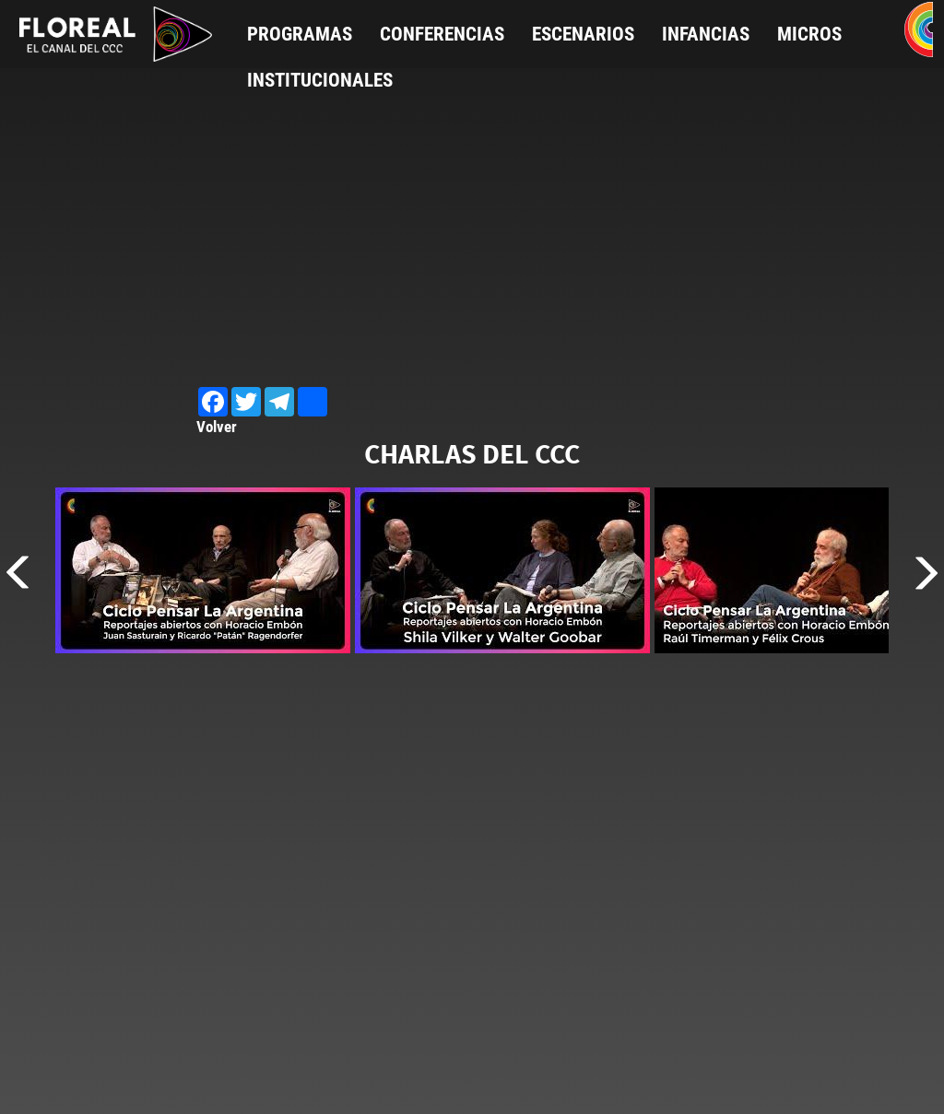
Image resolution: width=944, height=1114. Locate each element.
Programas (299, 34)
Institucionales (320, 80)
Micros (809, 34)
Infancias (705, 34)
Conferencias (442, 34)
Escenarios (583, 34)
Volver (216, 426)
